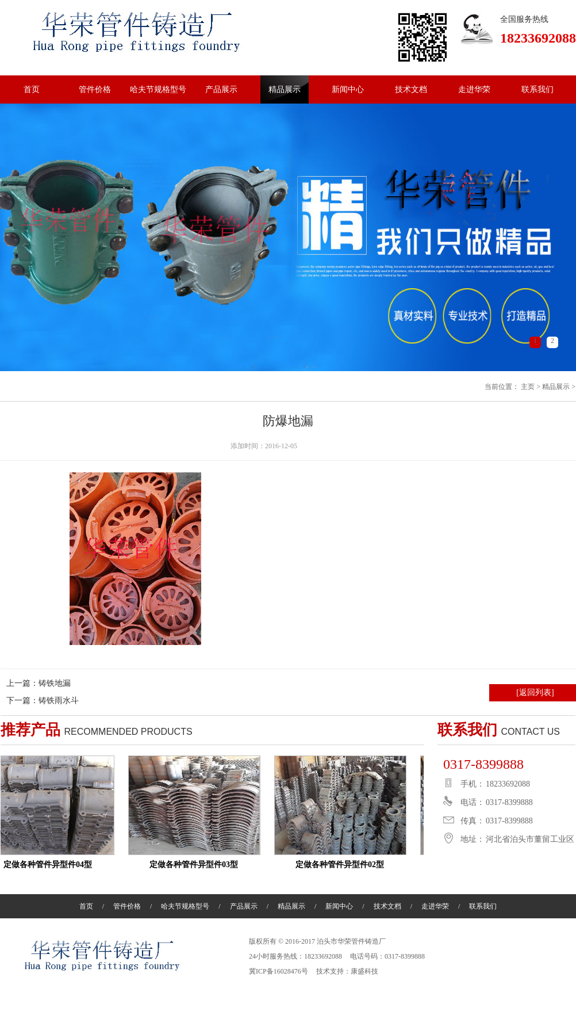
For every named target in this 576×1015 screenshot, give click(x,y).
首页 (32, 89)
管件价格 (95, 89)
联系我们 (537, 89)
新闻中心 (348, 89)
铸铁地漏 (55, 683)
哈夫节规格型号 (158, 89)
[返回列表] (535, 692)
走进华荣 (474, 89)
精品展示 (284, 89)
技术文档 (411, 89)
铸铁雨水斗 (59, 700)
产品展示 (221, 89)
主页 (528, 387)
